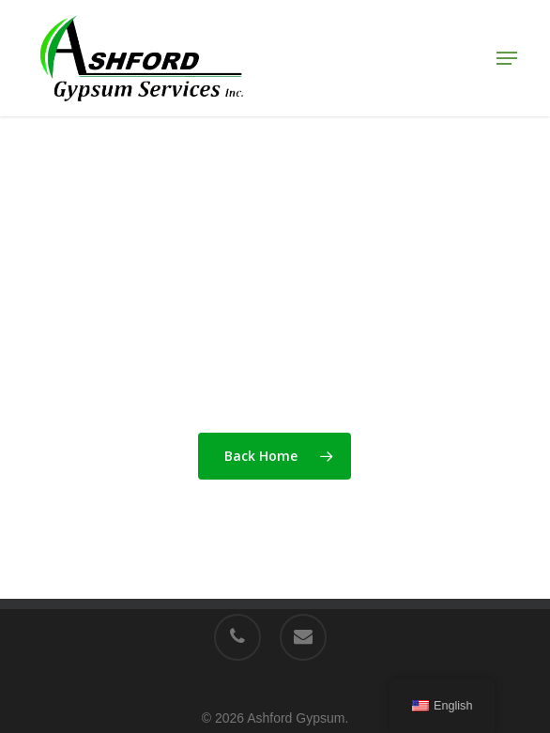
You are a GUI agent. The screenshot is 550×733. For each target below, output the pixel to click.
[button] (507, 58)
